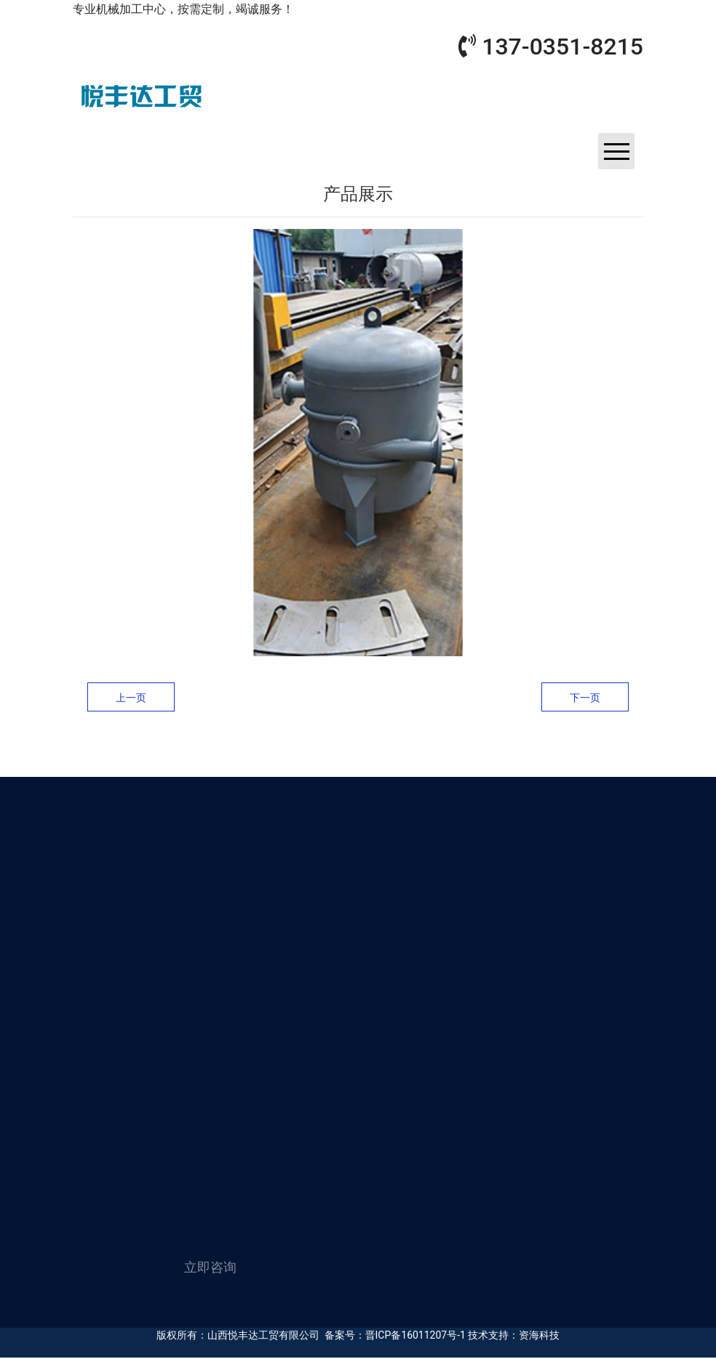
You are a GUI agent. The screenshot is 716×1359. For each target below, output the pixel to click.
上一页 (131, 697)
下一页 (585, 697)
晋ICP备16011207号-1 (415, 1335)
